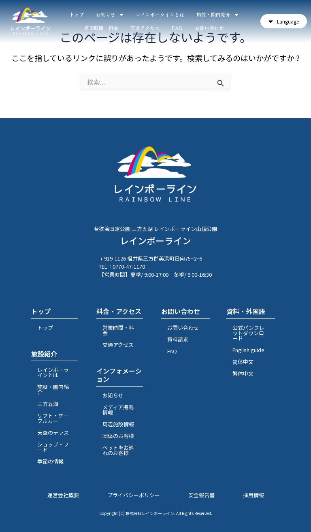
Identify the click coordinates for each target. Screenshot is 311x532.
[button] (283, 21)
